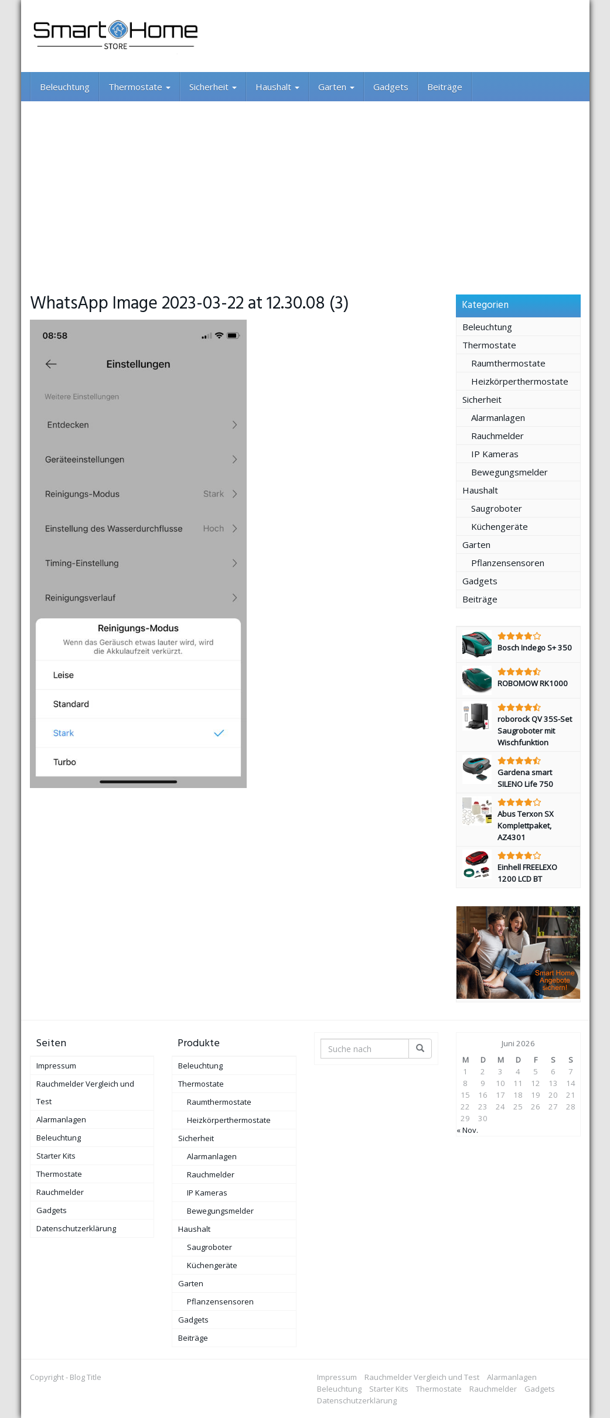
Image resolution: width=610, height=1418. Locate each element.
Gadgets (390, 87)
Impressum (56, 1065)
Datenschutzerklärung (76, 1228)
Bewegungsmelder (509, 472)
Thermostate (139, 87)
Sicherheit (213, 87)
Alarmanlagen (498, 417)
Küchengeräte (499, 526)
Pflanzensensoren (507, 562)
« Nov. (467, 1130)
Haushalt (277, 87)
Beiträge (444, 87)
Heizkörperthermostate (519, 381)
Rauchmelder (497, 435)
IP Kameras (495, 454)
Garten (336, 87)
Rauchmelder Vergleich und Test (85, 1092)
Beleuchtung (65, 87)
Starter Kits (56, 1155)
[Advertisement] (305, 189)
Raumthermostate (508, 363)
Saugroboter (496, 508)
